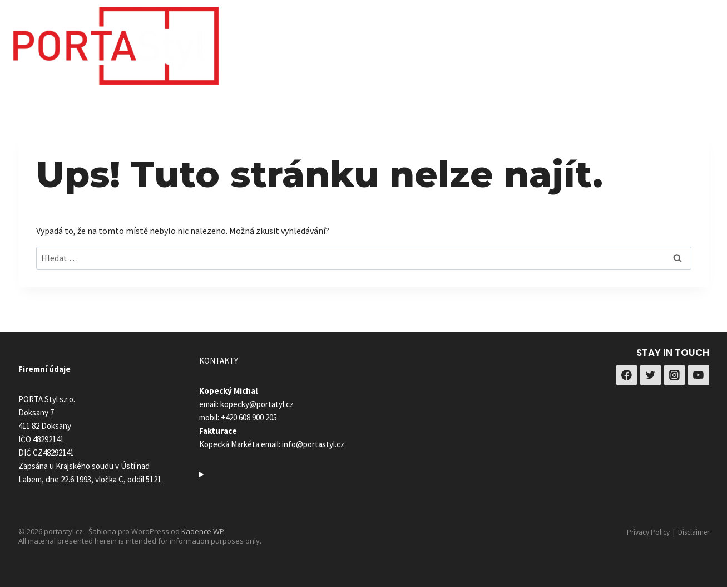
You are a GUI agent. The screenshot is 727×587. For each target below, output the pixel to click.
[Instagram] (701, 42)
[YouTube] (698, 375)
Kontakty (615, 42)
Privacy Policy (648, 532)
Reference (548, 42)
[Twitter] (650, 375)
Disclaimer (693, 532)
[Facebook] (673, 42)
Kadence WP (202, 531)
